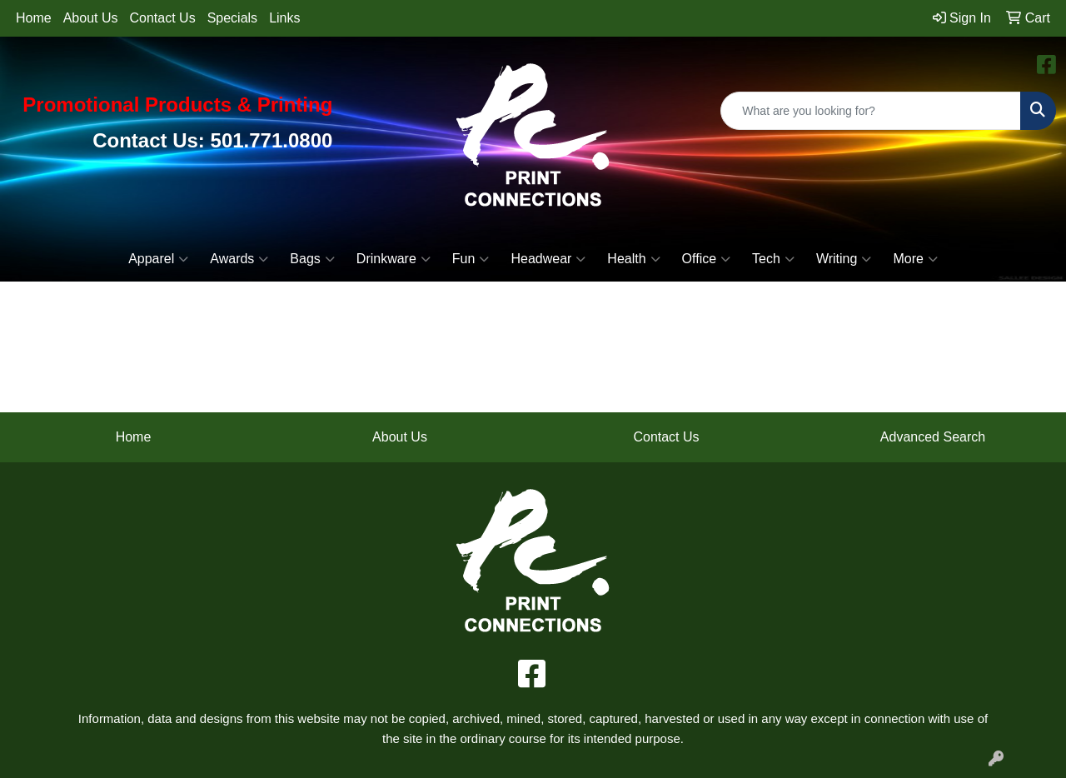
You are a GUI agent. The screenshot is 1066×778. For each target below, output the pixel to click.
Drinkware (393, 259)
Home (34, 18)
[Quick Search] (870, 111)
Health (633, 259)
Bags (312, 259)
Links (284, 18)
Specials (232, 18)
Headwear (548, 259)
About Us (90, 18)
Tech (773, 259)
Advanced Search (932, 437)
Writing (844, 259)
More (915, 259)
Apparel (158, 259)
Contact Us (163, 18)
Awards (239, 259)
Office (706, 259)
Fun (471, 259)
